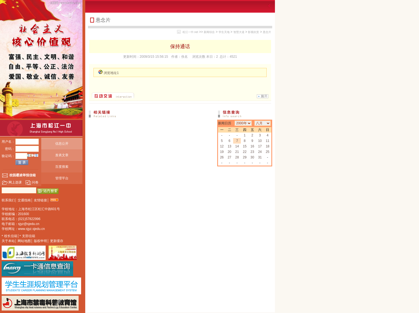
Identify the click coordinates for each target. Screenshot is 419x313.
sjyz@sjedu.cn (29, 224)
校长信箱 (10, 236)
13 (229, 146)
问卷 (31, 182)
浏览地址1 (111, 73)
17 (260, 146)
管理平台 (61, 178)
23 (252, 152)
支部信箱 (28, 236)
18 (267, 146)
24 (260, 152)
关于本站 (8, 241)
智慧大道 (238, 32)
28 (237, 157)
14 (237, 146)
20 (229, 152)
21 (237, 152)
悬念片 (267, 32)
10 (260, 141)
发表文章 (61, 155)
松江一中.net (190, 32)
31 (260, 157)
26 (222, 157)
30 (252, 157)
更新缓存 (56, 241)
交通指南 (24, 200)
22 (244, 152)
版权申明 (40, 241)
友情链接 (40, 200)
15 (244, 146)
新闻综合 (209, 32)
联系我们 (8, 200)
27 (229, 157)
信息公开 (61, 143)
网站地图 (24, 241)
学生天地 (224, 32)
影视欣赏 (253, 32)
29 (244, 157)
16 (252, 146)
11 (267, 141)
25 (267, 152)
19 (222, 152)
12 (222, 146)
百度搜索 (61, 167)
